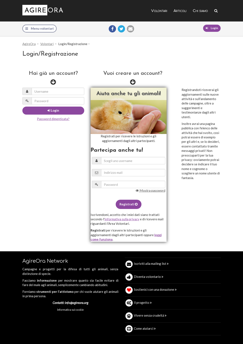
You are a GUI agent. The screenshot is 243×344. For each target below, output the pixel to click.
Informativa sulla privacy (122, 219)
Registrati (128, 204)
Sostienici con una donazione (155, 289)
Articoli (180, 11)
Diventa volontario (148, 276)
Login (212, 28)
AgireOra (29, 44)
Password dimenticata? (53, 119)
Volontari (159, 11)
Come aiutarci (145, 328)
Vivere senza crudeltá (150, 315)
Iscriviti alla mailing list (151, 263)
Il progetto (143, 302)
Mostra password (150, 190)
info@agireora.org (76, 303)
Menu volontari (39, 28)
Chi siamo (200, 11)
